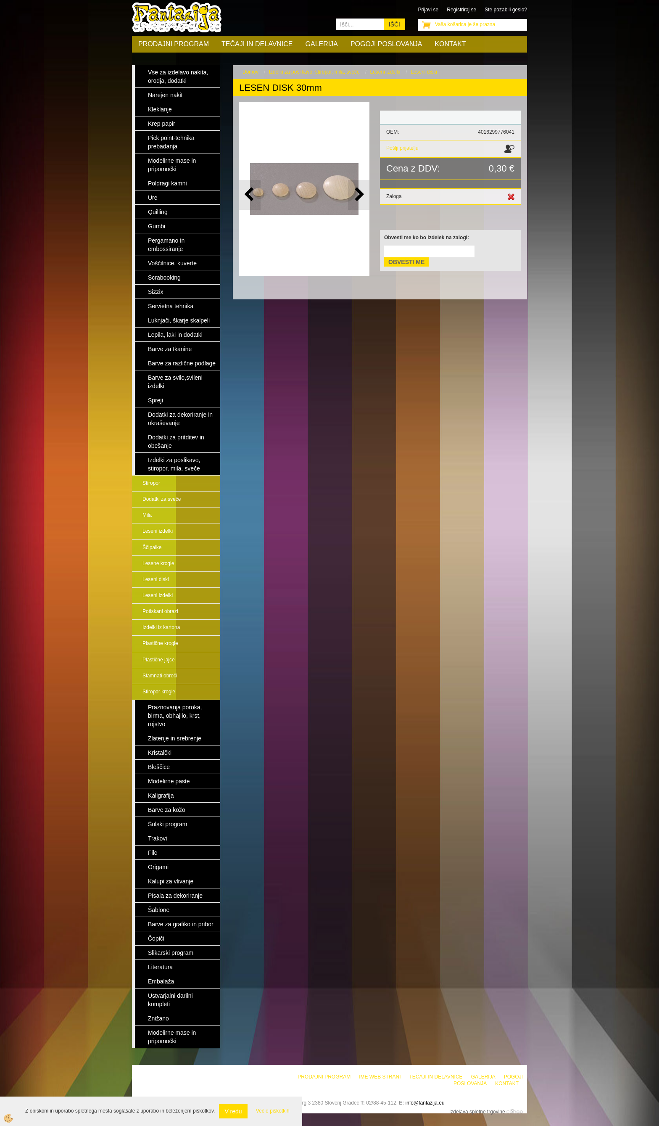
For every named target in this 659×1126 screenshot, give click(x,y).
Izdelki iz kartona (161, 627)
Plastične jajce (158, 660)
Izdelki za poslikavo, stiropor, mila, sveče (314, 72)
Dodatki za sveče (161, 499)
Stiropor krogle (158, 692)
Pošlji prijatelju (402, 148)
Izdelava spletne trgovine (477, 1112)
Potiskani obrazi (160, 611)
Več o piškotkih (273, 1111)
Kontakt (450, 44)
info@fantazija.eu (425, 1103)
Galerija (322, 44)
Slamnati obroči (159, 676)
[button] (358, 195)
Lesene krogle (158, 563)
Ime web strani (380, 1077)
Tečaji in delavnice (257, 44)
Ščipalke (151, 547)
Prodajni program (173, 44)
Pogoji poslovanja (386, 44)
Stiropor (151, 483)
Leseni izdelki (157, 531)
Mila (147, 515)
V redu (233, 1111)
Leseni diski (155, 579)
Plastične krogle (160, 643)
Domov (250, 72)
